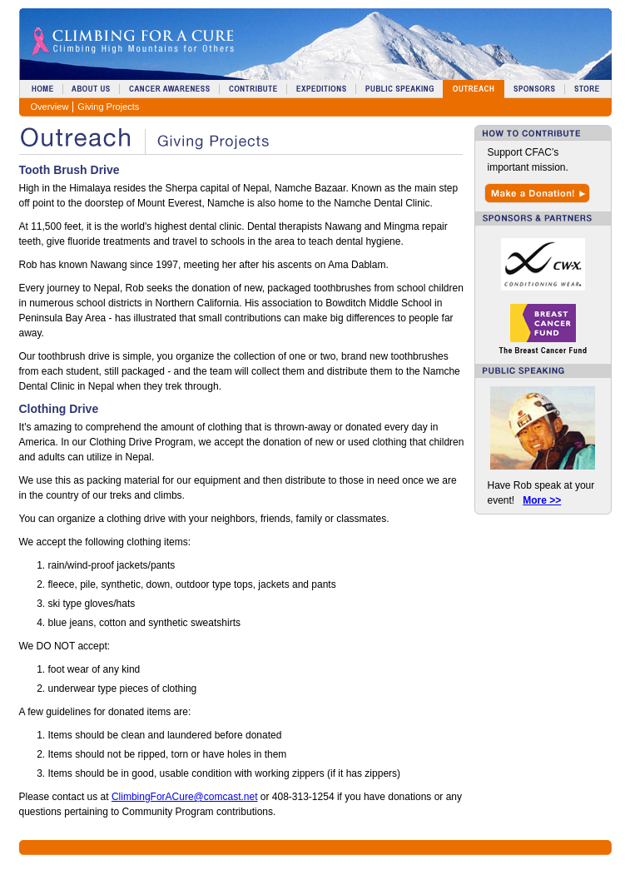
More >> (542, 500)
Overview (50, 107)
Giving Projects (108, 107)
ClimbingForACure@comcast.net (185, 797)
